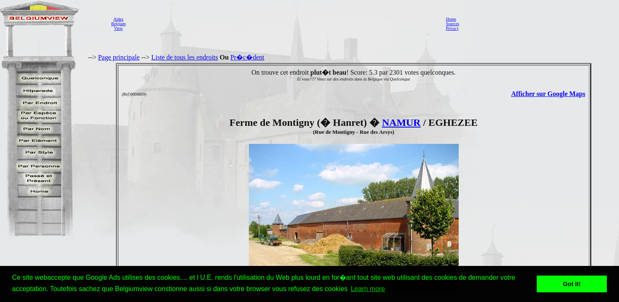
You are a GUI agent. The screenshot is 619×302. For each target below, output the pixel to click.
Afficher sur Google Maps (548, 93)
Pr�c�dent (247, 57)
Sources (452, 23)
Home (451, 19)
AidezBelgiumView (118, 24)
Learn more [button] (368, 288)
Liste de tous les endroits (184, 57)
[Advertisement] (283, 23)
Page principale (119, 57)
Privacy (452, 28)
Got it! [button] (572, 284)
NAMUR (401, 122)
